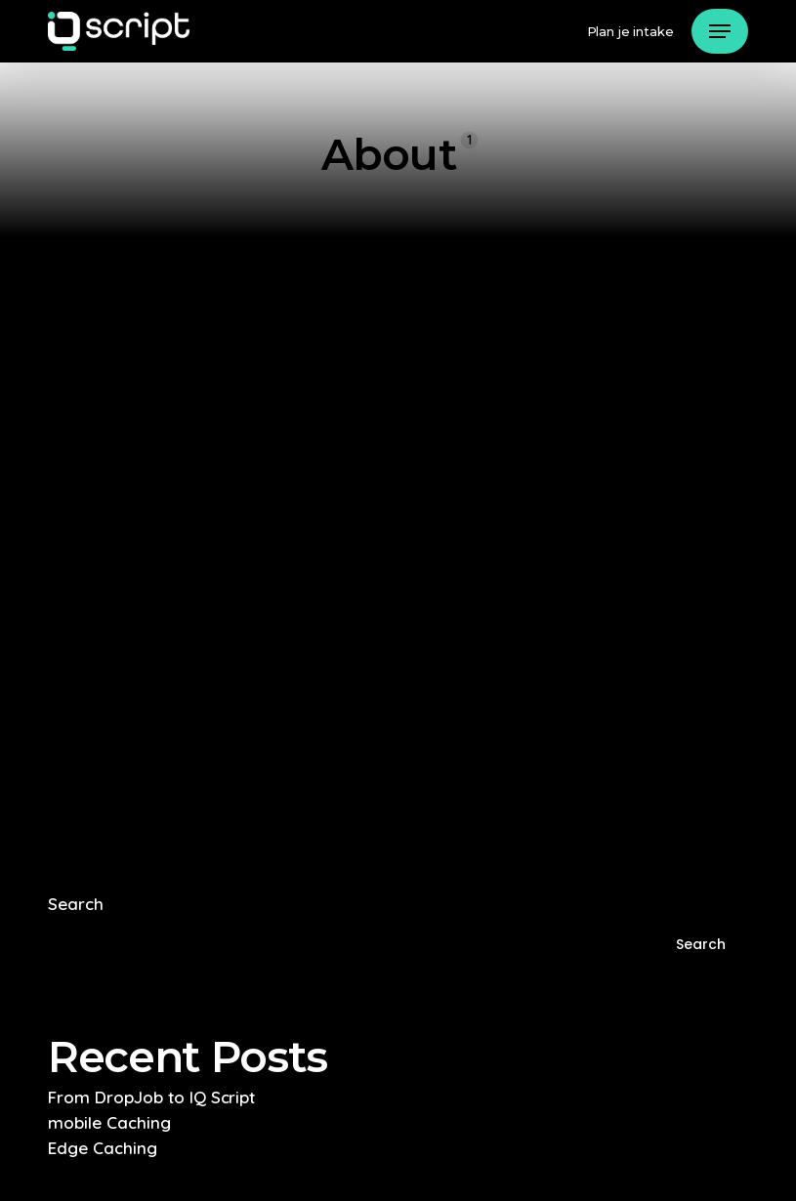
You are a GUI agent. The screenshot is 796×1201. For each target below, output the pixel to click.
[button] (719, 31)
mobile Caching (109, 1123)
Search (76, 903)
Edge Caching (102, 1148)
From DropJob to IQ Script (152, 1097)
